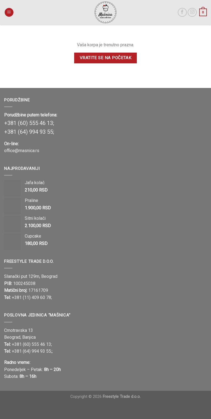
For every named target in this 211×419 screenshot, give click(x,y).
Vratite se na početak (106, 57)
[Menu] (9, 12)
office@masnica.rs (21, 150)
